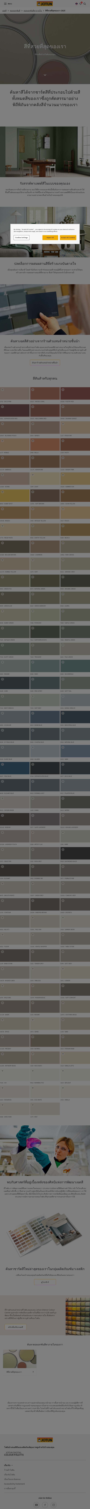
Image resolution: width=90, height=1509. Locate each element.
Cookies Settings (21, 237)
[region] (45, 234)
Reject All (50, 237)
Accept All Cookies (68, 237)
